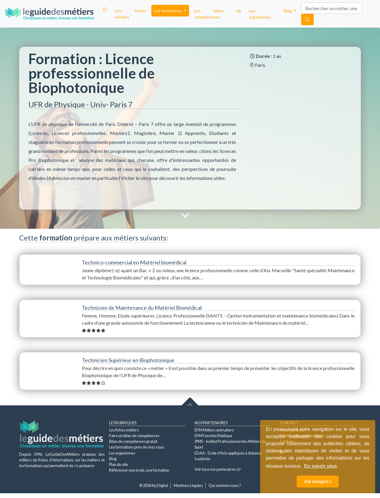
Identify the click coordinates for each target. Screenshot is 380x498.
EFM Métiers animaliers (214, 430)
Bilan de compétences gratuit (133, 441)
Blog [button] (288, 10)
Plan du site (118, 464)
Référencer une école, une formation (139, 470)
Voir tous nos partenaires (217, 469)
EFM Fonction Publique (213, 435)
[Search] (331, 8)
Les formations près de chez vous (136, 447)
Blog (113, 458)
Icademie (202, 458)
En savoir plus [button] (320, 466)
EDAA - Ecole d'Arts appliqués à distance (228, 453)
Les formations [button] (168, 10)
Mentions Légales (188, 485)
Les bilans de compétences (217, 13)
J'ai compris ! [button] (317, 481)
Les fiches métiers (130, 13)
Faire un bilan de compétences (134, 435)
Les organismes (260, 13)
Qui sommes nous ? (225, 485)
